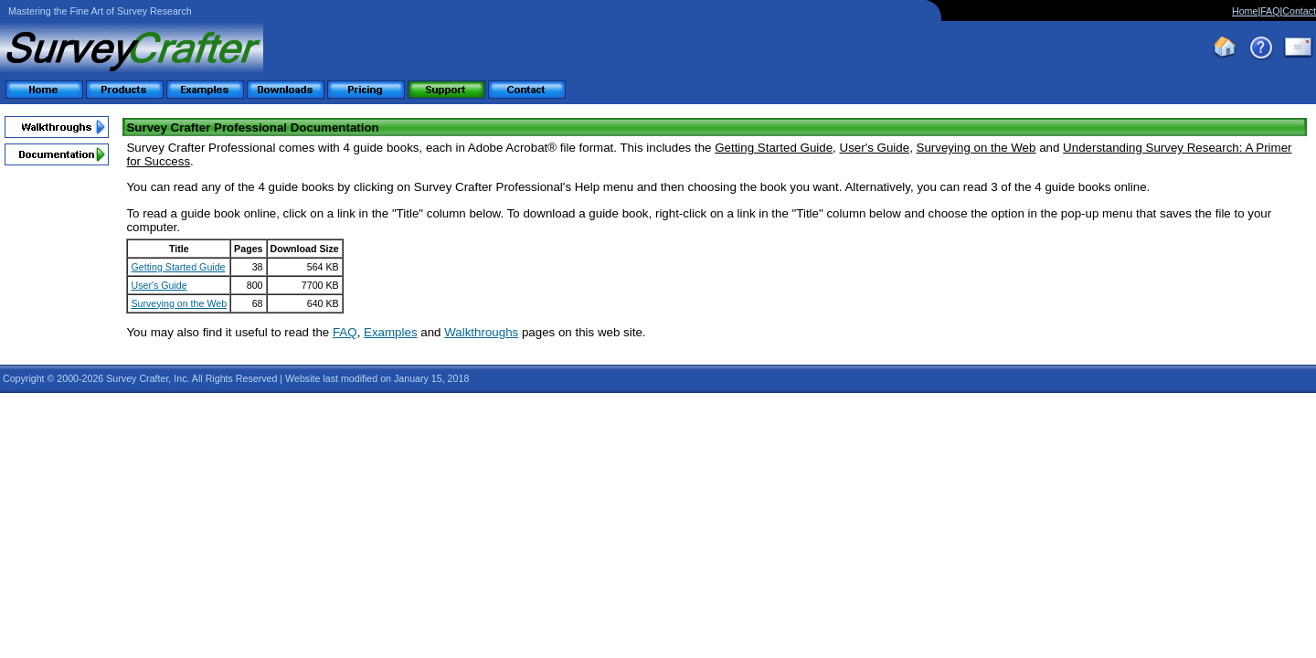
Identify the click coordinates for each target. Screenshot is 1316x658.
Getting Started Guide (178, 266)
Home (1245, 10)
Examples (391, 332)
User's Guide (158, 285)
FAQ (1269, 10)
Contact (1299, 10)
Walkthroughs (481, 332)
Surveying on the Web (179, 303)
